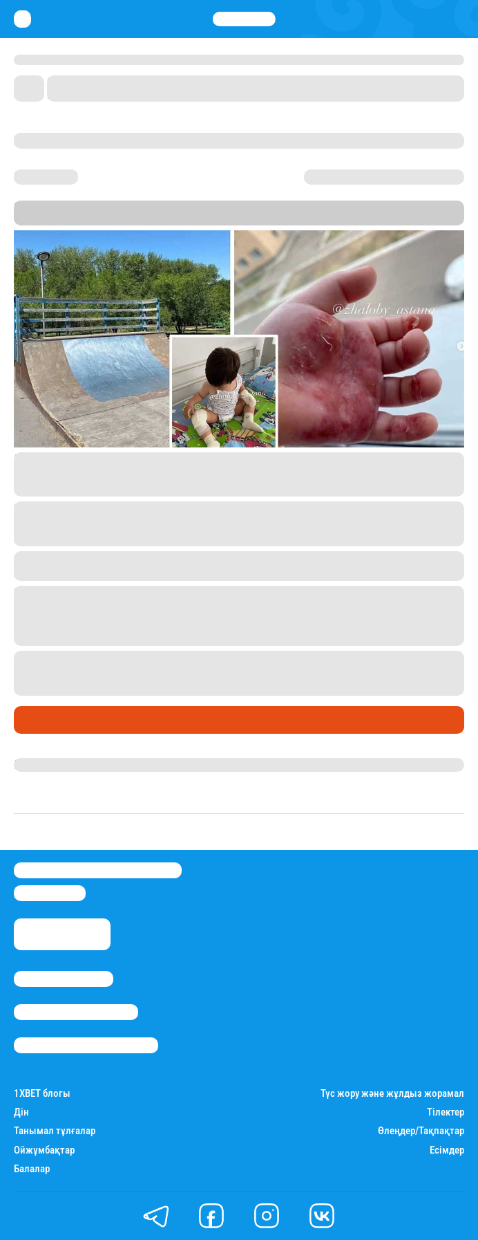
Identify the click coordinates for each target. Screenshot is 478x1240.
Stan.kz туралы (63, 979)
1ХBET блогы (42, 1094)
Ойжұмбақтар (44, 1150)
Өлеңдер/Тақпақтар (421, 1131)
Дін (21, 1112)
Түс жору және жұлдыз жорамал (392, 1094)
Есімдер (447, 1150)
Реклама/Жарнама (76, 1012)
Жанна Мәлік (47, 765)
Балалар (32, 1169)
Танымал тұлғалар (54, 1131)
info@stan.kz (50, 893)
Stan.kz (287, 219)
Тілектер (445, 1112)
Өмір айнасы (51, 719)
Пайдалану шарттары (86, 1045)
